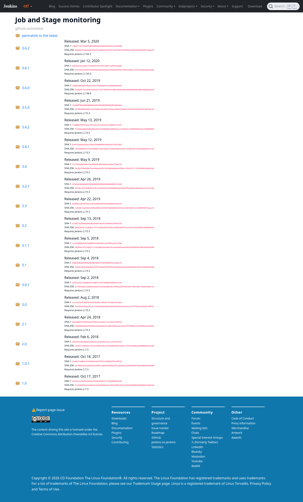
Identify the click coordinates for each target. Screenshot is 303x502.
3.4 (24, 166)
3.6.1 (25, 68)
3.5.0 (25, 107)
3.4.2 (25, 127)
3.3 (24, 206)
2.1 (24, 324)
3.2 (24, 225)
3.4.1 (25, 146)
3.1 (24, 265)
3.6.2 (25, 48)
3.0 (24, 304)
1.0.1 (25, 363)
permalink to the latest (40, 35)
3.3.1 (25, 186)
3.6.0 (25, 87)
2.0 (24, 344)
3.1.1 (25, 245)
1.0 (24, 383)
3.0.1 (25, 284)
